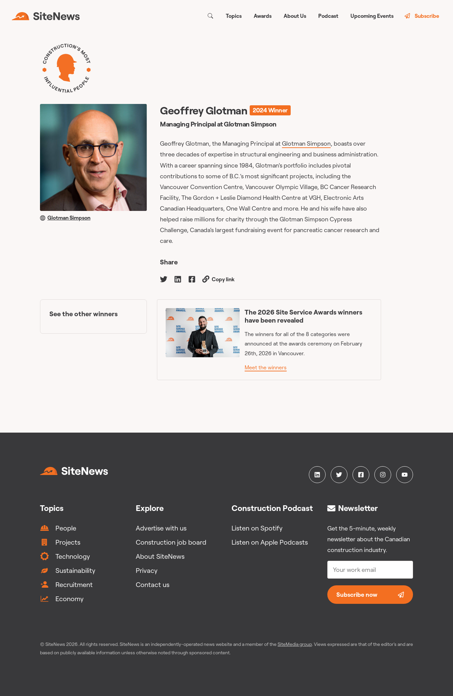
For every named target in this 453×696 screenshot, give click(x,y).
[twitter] (163, 278)
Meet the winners (266, 367)
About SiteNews (160, 556)
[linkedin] (177, 278)
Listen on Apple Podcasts (270, 542)
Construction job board (171, 542)
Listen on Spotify (257, 528)
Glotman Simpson (306, 143)
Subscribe (422, 15)
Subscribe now (370, 594)
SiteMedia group (295, 644)
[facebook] (192, 278)
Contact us (152, 584)
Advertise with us (161, 528)
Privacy (147, 570)
